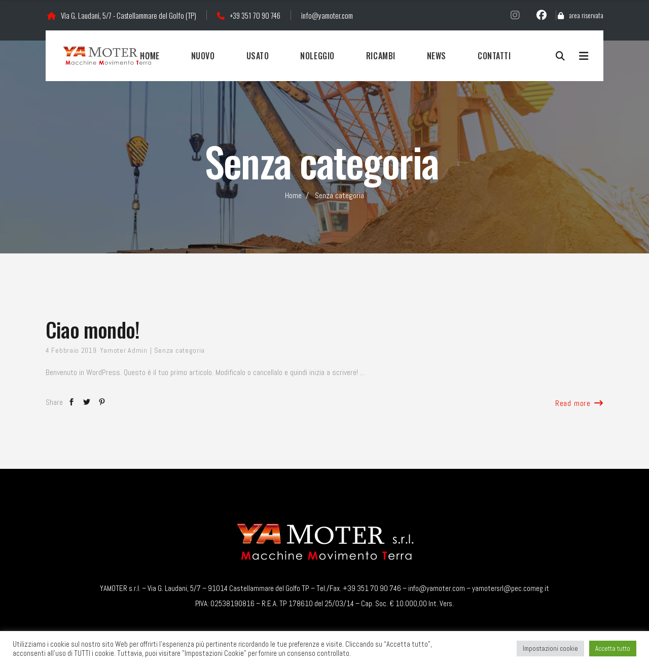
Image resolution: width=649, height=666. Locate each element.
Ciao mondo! (92, 329)
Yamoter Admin (124, 350)
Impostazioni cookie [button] (550, 648)
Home (293, 196)
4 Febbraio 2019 (71, 350)
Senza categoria (179, 350)
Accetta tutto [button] (612, 648)
